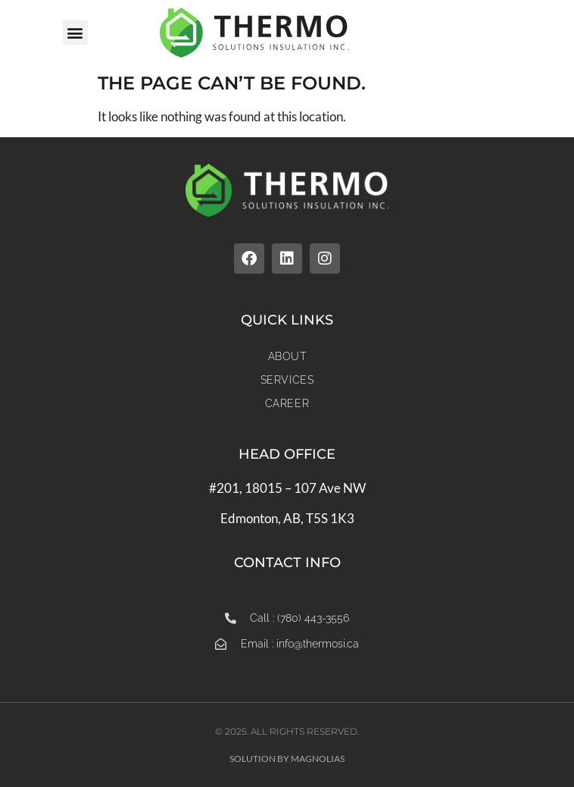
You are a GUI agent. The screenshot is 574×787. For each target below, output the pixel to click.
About (287, 356)
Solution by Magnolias (287, 758)
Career (287, 403)
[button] (75, 32)
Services (287, 380)
